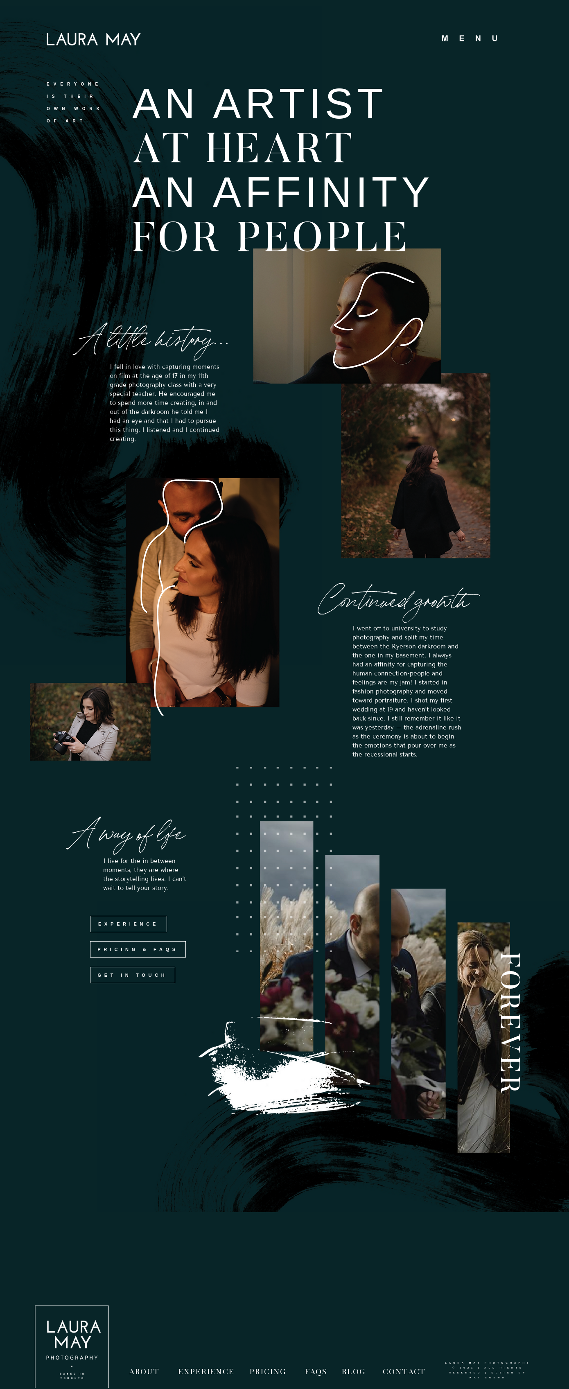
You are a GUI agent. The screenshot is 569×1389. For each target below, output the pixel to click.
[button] (476, 39)
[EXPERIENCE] (128, 924)
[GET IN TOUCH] (132, 975)
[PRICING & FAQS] (138, 949)
